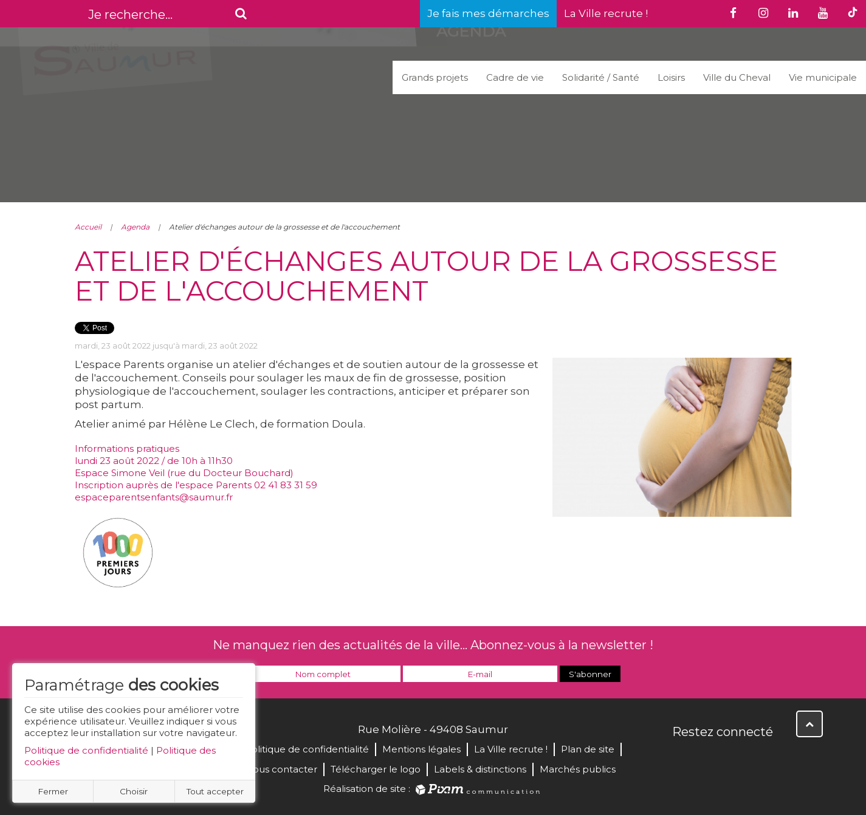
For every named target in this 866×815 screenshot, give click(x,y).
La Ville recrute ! (606, 13)
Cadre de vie (515, 77)
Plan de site (587, 749)
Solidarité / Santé (600, 77)
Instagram (763, 758)
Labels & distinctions (480, 769)
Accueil (88, 226)
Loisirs (671, 77)
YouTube (736, 758)
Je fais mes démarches (488, 13)
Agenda (135, 226)
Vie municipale (823, 77)
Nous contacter (281, 769)
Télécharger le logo (376, 769)
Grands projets (435, 77)
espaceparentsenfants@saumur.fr (154, 497)
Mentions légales (421, 749)
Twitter (709, 758)
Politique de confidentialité (86, 750)
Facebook (682, 758)
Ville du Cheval (737, 77)
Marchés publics (578, 769)
